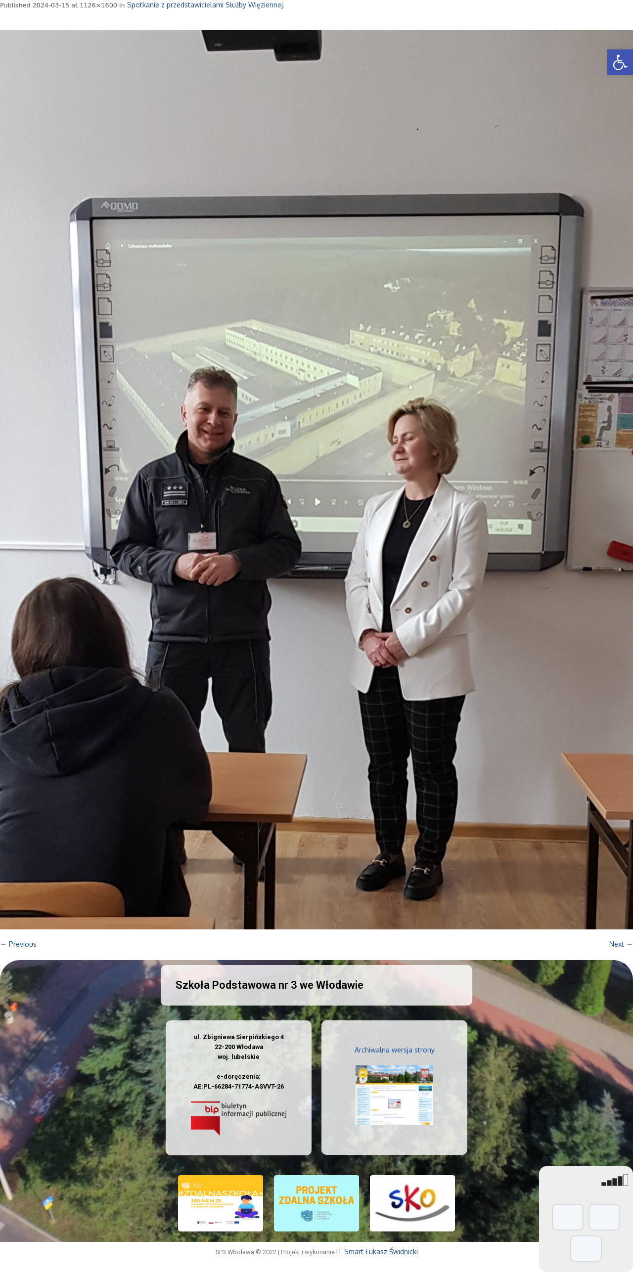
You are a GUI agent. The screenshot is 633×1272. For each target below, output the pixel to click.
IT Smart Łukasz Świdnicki (377, 1251)
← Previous (18, 944)
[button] (620, 62)
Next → (621, 944)
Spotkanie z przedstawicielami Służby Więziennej (205, 4)
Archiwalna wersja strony (395, 1050)
